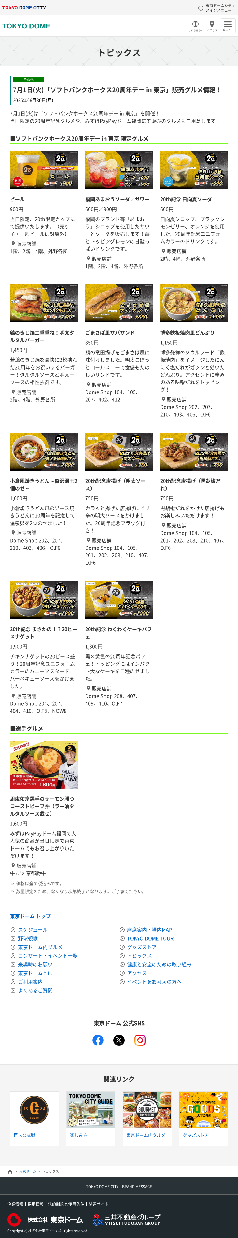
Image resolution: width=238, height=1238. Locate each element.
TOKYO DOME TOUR (150, 938)
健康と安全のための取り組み (159, 964)
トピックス (139, 955)
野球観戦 (28, 938)
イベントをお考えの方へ (154, 981)
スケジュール (33, 929)
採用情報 (36, 1204)
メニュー (228, 30)
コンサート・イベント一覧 (47, 955)
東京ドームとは (35, 972)
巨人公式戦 (24, 1135)
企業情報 (15, 1204)
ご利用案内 (30, 981)
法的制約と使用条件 (66, 1204)
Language (195, 30)
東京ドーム (27, 1171)
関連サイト (99, 1204)
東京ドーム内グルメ (40, 946)
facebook (98, 1040)
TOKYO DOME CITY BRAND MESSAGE (119, 1186)
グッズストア (142, 946)
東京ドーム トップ (30, 916)
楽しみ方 (78, 1135)
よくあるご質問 (35, 990)
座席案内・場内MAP (149, 929)
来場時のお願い (35, 964)
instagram (140, 1040)
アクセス (212, 30)
